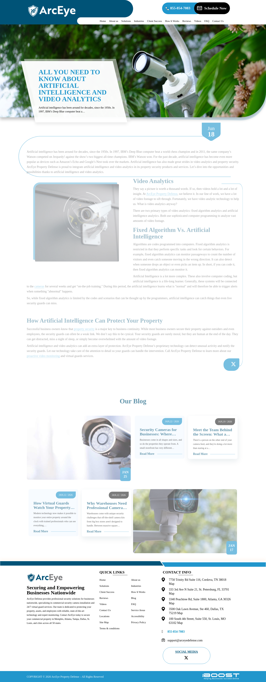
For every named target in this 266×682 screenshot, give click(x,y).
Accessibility (137, 616)
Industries (139, 21)
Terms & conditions (110, 628)
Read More (147, 462)
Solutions (126, 21)
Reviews (186, 21)
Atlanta (67, 619)
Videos (197, 21)
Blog (133, 598)
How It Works (172, 21)
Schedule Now (217, 8)
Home (103, 21)
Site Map (104, 622)
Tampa (76, 619)
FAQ (206, 21)
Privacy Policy (138, 622)
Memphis (58, 619)
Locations (104, 616)
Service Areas (138, 610)
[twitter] (186, 657)
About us (113, 21)
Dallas (83, 619)
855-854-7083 (181, 8)
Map (171, 583)
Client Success (154, 21)
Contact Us (218, 21)
